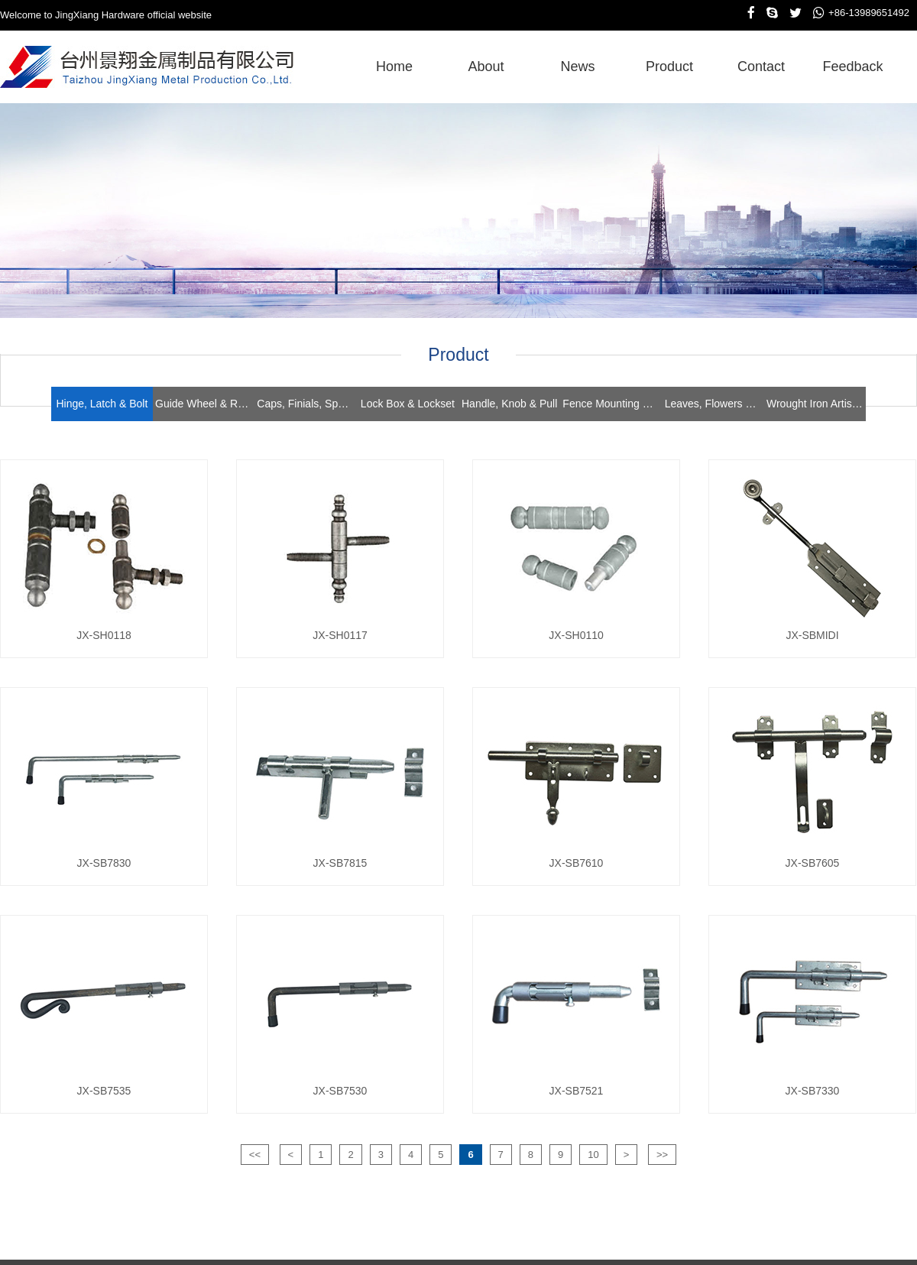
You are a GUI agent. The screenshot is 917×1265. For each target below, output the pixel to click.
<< (255, 1154)
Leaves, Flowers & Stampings (714, 403)
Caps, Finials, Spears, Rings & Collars (306, 403)
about (486, 66)
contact (761, 66)
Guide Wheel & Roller (204, 403)
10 (593, 1154)
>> (662, 1154)
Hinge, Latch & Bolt (101, 403)
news (577, 66)
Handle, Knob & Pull (509, 403)
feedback (852, 66)
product (669, 66)
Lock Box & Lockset (408, 403)
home (394, 66)
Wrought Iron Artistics (816, 403)
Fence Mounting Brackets (612, 403)
